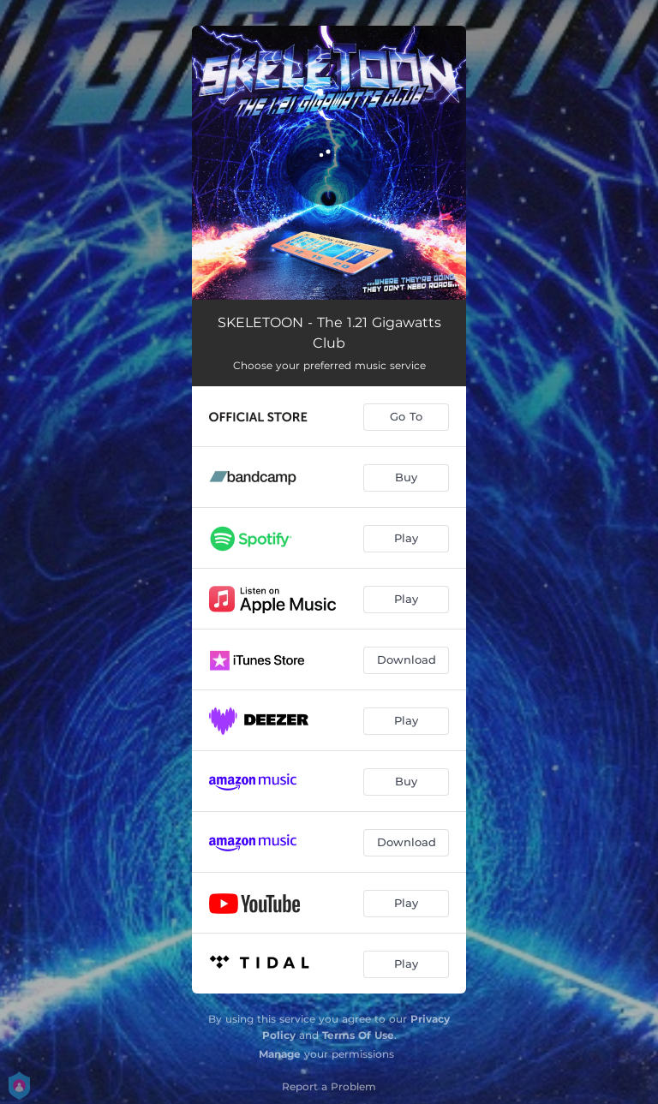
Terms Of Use (358, 1035)
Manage (280, 1053)
